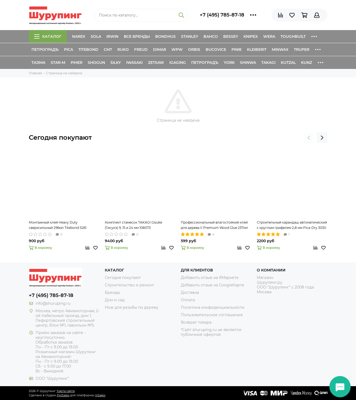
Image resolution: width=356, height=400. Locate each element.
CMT (108, 49)
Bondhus (165, 36)
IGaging (177, 62)
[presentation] (308, 137)
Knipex (250, 36)
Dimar (159, 49)
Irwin (112, 36)
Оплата (188, 300)
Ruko (123, 49)
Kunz (306, 62)
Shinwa (248, 62)
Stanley (189, 36)
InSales (100, 395)
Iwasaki (134, 62)
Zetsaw (156, 62)
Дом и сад (115, 300)
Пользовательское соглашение (212, 314)
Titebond (88, 49)
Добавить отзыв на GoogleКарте (212, 285)
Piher (76, 62)
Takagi (268, 62)
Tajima (38, 62)
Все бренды (137, 36)
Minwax (280, 49)
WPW (177, 49)
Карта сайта (66, 391)
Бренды (112, 292)
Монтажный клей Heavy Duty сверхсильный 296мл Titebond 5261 (57, 225)
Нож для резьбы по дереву (131, 307)
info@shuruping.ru (52, 303)
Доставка (190, 292)
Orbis (194, 49)
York (229, 62)
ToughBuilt (293, 36)
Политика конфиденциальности (213, 307)
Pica (68, 49)
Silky (115, 62)
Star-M (58, 62)
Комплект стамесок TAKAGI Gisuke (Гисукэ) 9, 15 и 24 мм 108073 (133, 225)
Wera (269, 36)
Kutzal (288, 62)
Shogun (96, 62)
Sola (96, 36)
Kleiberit (256, 49)
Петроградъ (45, 49)
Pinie (236, 49)
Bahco (210, 36)
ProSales (63, 395)
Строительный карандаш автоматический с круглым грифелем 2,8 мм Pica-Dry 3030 (292, 225)
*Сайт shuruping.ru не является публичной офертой (211, 332)
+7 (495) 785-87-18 (222, 15)
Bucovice (216, 49)
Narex (78, 36)
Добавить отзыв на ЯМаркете (210, 277)
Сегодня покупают (60, 137)
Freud (141, 49)
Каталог (47, 36)
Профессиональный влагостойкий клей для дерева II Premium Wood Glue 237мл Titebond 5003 (214, 225)
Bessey (230, 36)
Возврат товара (196, 322)
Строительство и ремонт (129, 285)
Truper (301, 49)
